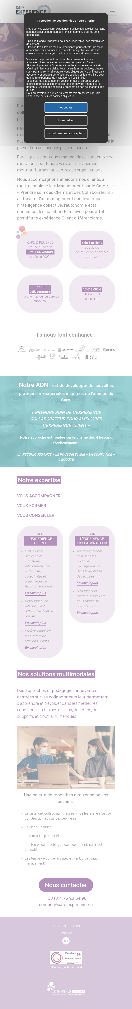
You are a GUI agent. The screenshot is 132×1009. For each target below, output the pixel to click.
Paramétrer (66, 120)
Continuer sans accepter (65, 133)
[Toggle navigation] (112, 11)
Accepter (66, 107)
